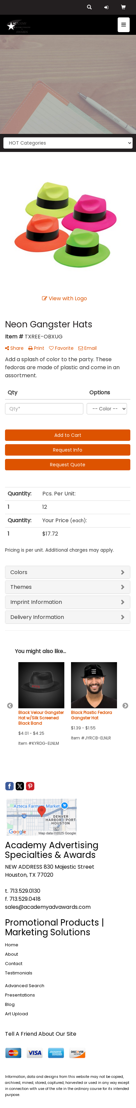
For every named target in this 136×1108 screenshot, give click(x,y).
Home (11, 945)
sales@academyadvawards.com (48, 907)
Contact (13, 963)
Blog (10, 1004)
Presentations (20, 995)
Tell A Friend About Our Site (40, 1034)
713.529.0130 (25, 891)
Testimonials (18, 973)
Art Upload (16, 1014)
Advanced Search (24, 985)
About (11, 954)
